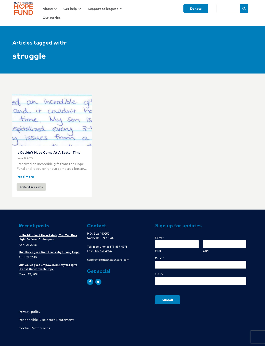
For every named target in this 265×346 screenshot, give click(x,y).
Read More (25, 176)
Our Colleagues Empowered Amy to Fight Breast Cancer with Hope (48, 266)
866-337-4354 (103, 250)
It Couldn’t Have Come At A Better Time (49, 152)
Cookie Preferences (34, 327)
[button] (90, 282)
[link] (50, 8)
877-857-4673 (118, 246)
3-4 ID (159, 274)
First (158, 250)
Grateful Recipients (31, 187)
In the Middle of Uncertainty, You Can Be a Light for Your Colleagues (48, 237)
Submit (167, 299)
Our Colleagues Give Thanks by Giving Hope (49, 252)
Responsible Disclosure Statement (46, 319)
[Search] (228, 8)
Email (159, 258)
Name (159, 237)
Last (205, 250)
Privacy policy (29, 311)
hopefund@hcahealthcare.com (108, 259)
